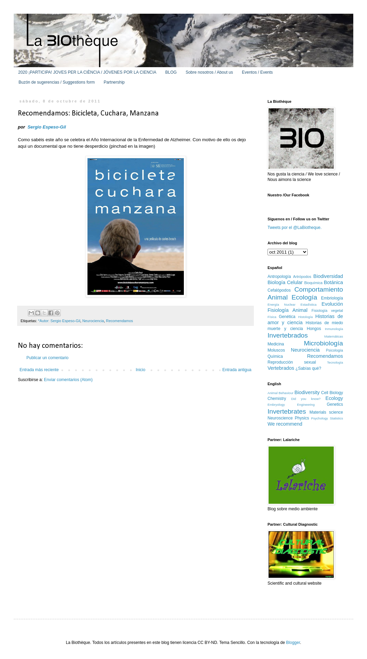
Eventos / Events (257, 72)
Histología (305, 317)
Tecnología (335, 362)
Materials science (326, 412)
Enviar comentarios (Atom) (68, 379)
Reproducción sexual (292, 362)
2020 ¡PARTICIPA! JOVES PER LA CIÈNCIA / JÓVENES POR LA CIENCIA (87, 72)
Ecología (304, 297)
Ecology (334, 398)
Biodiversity (307, 392)
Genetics (335, 404)
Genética (287, 316)
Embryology (276, 404)
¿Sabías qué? (308, 368)
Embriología (332, 298)
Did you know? (306, 399)
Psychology (319, 418)
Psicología (334, 350)
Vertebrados (281, 368)
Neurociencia (93, 321)
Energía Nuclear (281, 304)
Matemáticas (333, 336)
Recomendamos (119, 321)
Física (272, 317)
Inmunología (334, 329)
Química (275, 356)
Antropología (279, 276)
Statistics (336, 418)
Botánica (333, 282)
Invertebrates (287, 411)
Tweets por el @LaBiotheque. (295, 227)
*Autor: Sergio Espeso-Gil (59, 321)
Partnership (114, 82)
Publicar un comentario (47, 357)
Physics (302, 418)
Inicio (140, 369)
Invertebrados (288, 335)
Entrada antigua (236, 369)
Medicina (276, 344)
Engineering (306, 404)
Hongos (314, 328)
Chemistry (277, 398)
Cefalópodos (279, 290)
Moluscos (276, 350)
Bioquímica (313, 283)
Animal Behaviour (280, 393)
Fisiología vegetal (327, 310)
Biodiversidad (328, 276)
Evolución (332, 304)
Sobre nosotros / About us (209, 72)
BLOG (171, 72)
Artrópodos (302, 276)
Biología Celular (285, 282)
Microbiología (323, 343)
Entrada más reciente (39, 369)
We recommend (285, 424)
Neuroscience (280, 418)
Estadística (308, 304)
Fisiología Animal (288, 310)
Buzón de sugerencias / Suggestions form (57, 82)
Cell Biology (332, 392)
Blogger (293, 642)
